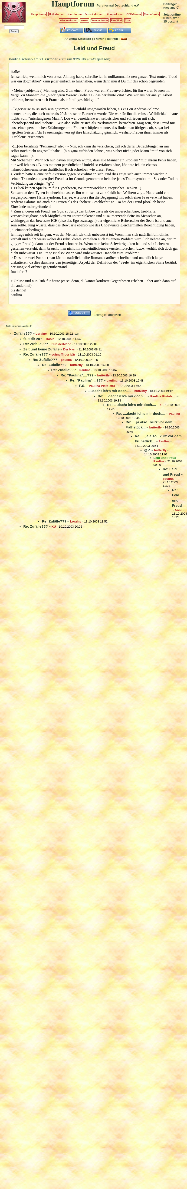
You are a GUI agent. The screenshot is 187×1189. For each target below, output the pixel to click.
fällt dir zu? (32, 339)
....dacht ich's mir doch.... (109, 391)
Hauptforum (38, 14)
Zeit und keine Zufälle (41, 349)
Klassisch (84, 38)
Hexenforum (74, 14)
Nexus (84, 20)
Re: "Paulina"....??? (77, 375)
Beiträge (112, 38)
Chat (128, 20)
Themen (99, 38)
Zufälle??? (23, 333)
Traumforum (151, 14)
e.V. (137, 5)
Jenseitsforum (93, 14)
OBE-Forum (133, 14)
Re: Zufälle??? (35, 344)
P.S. (82, 386)
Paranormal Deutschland (115, 5)
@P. (147, 450)
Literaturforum (114, 14)
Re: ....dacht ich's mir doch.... (122, 396)
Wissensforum (68, 20)
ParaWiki (116, 20)
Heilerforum (56, 14)
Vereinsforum (99, 20)
